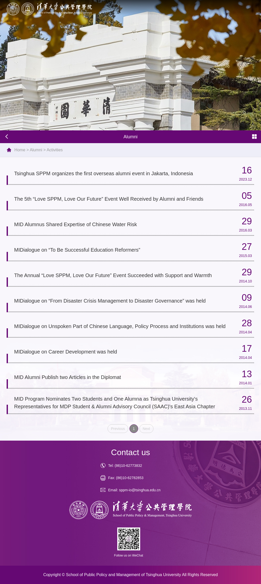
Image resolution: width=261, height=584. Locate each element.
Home (20, 150)
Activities (55, 150)
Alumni (36, 150)
